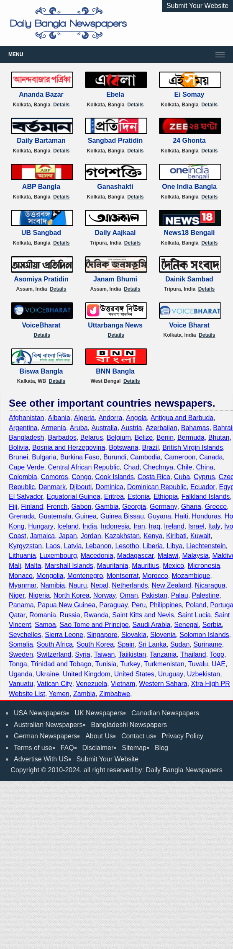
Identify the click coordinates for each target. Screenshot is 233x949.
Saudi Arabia (152, 624)
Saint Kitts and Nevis (143, 615)
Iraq (154, 526)
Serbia (212, 624)
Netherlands (130, 585)
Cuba (182, 476)
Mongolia (50, 575)
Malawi (168, 555)
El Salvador (26, 496)
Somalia (21, 644)
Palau (179, 595)
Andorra (110, 417)
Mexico (173, 565)
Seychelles (25, 634)
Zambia (84, 693)
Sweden (21, 654)
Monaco (21, 575)
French (57, 506)
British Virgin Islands (192, 447)
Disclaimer (98, 747)
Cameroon (180, 457)
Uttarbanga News (115, 325)
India (89, 526)
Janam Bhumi (115, 279)
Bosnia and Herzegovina (68, 447)
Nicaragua (210, 585)
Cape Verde (26, 467)
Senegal (186, 624)
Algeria (84, 417)
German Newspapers (45, 736)
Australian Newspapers (48, 724)
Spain (126, 644)
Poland (196, 605)
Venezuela (91, 683)
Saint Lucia (194, 615)
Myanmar (23, 585)
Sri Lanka (152, 644)
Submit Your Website (197, 5)
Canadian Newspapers (165, 713)
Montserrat (122, 575)
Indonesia (115, 526)
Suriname (207, 644)
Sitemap (134, 747)
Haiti (181, 516)
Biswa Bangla (41, 371)
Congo (81, 476)
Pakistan (154, 595)
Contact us (137, 736)
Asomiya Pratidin (41, 279)
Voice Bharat (189, 325)
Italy (214, 526)
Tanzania (163, 654)
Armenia (53, 427)
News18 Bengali (189, 232)
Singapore (102, 634)
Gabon (81, 506)
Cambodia (145, 457)
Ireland (174, 526)
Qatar (17, 615)
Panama (21, 605)
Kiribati (176, 535)
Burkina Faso (80, 457)
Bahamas (195, 427)
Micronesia (204, 565)
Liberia (153, 545)
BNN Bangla (115, 371)
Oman (129, 595)
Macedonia (97, 555)
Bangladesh (26, 437)
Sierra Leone (64, 634)
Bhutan (219, 437)
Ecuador (202, 486)
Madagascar (135, 555)
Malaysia (195, 555)
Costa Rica (154, 476)
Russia (70, 615)
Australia (104, 427)
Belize (144, 437)
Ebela (115, 94)
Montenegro (85, 575)
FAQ (67, 747)
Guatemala (54, 516)
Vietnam (123, 683)
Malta (33, 565)
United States (134, 674)
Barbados (62, 437)
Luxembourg (58, 555)
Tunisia (105, 664)
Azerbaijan (161, 427)
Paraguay (113, 605)
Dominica (109, 486)
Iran (139, 526)
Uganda (20, 674)
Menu (15, 54)
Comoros (54, 476)
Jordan (91, 535)
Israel (196, 526)
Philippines (165, 605)
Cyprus (204, 476)
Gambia (106, 506)
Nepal (99, 585)
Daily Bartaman (41, 140)
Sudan (179, 644)
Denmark (52, 486)
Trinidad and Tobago (61, 664)
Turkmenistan (164, 664)
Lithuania (22, 555)
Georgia (134, 506)
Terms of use (33, 747)
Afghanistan (26, 417)
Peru (139, 605)
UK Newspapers (98, 713)
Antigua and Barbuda (182, 417)
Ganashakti (115, 186)
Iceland (68, 526)
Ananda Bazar (41, 94)
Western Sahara (163, 683)
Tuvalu (198, 664)
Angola (136, 417)
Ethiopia (166, 496)
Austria (131, 427)
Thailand (193, 654)
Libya (174, 545)
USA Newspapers (40, 713)
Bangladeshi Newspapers (129, 724)
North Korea (72, 595)
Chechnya (158, 467)
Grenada (22, 516)
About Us (99, 736)
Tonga (18, 664)
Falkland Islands (206, 496)
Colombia (23, 476)
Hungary (40, 526)
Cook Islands (114, 476)
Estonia (139, 496)
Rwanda (96, 615)
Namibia (53, 585)
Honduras (206, 516)
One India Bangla (189, 186)
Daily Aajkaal (115, 232)
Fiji (13, 506)
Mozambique (191, 575)
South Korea (95, 644)
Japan (68, 535)
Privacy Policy (182, 736)
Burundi (114, 457)
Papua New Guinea (66, 605)
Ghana (191, 506)
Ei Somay (189, 94)
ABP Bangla (41, 186)
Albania (59, 417)
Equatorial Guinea (73, 496)
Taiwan (104, 654)
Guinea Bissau (122, 516)
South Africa (55, 644)
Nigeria (39, 595)
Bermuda (191, 437)
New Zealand (171, 585)
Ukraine (47, 674)
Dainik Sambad (189, 279)
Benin (165, 437)
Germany (163, 506)
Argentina (23, 427)
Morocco (155, 575)
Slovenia (163, 634)
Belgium (119, 437)
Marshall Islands (69, 565)
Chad (131, 467)
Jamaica (42, 535)
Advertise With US (41, 759)
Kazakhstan (122, 535)
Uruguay (170, 674)
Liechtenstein (205, 545)
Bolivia (18, 447)
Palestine (206, 595)
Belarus (91, 437)
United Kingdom (86, 674)
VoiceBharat (41, 325)
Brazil (150, 447)
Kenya (152, 535)
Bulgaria (44, 457)
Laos (53, 545)
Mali (15, 565)
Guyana (159, 516)
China (204, 467)
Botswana (123, 447)
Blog (161, 747)
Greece (216, 506)
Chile (184, 467)
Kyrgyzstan (25, 545)
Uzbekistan (203, 674)
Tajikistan (132, 654)
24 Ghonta (189, 140)
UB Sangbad (41, 232)
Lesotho (127, 545)
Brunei (18, 457)
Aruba (79, 427)
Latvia (73, 545)
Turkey (130, 664)
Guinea (86, 516)
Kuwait (200, 535)
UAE (218, 664)
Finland (32, 506)
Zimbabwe (114, 693)
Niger (17, 595)
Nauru (78, 585)
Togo (217, 654)
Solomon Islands (204, 634)
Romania (42, 615)
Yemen (59, 693)
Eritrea (114, 496)
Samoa (45, 624)
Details (61, 105)
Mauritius (145, 565)
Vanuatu (21, 683)
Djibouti (80, 486)
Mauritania (112, 565)
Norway (104, 595)
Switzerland (54, 654)
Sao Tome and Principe (94, 624)
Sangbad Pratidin (115, 140)
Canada (211, 457)
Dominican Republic (157, 486)
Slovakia (133, 634)
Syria (82, 654)
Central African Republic (84, 467)
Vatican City (54, 683)
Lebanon (98, 545)
